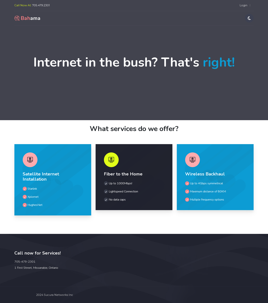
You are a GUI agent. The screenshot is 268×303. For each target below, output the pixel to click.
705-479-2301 (24, 262)
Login (243, 5)
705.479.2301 (41, 5)
